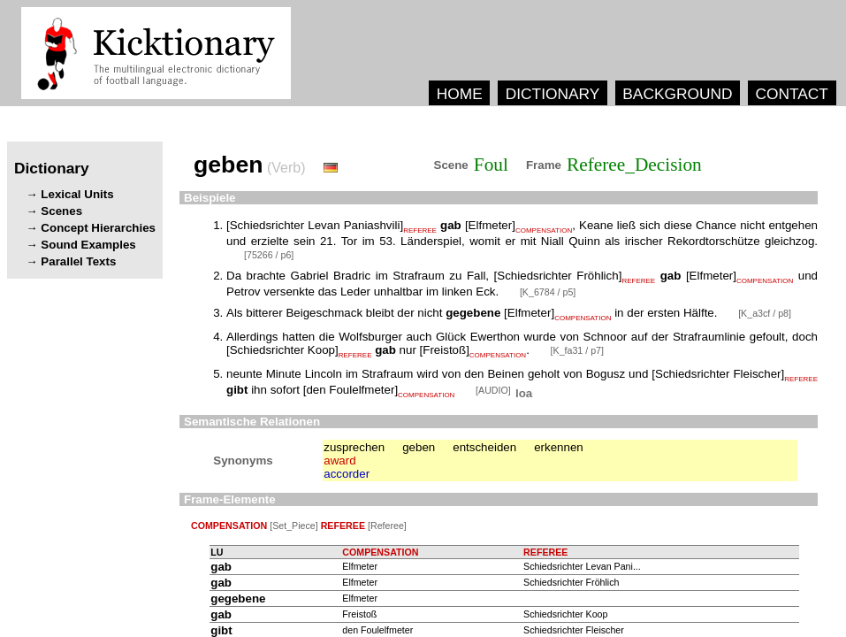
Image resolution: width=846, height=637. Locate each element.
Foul (491, 164)
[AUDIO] (495, 390)
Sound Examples (88, 244)
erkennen (558, 447)
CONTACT (791, 94)
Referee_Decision (634, 164)
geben (418, 447)
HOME (460, 94)
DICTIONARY (553, 94)
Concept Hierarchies (98, 227)
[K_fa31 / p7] (577, 350)
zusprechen (354, 447)
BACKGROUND (677, 94)
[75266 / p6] (268, 254)
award (339, 460)
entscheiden (484, 447)
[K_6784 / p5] (547, 292)
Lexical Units (77, 194)
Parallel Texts (78, 261)
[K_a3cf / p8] (764, 313)
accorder (347, 473)
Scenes (61, 211)
